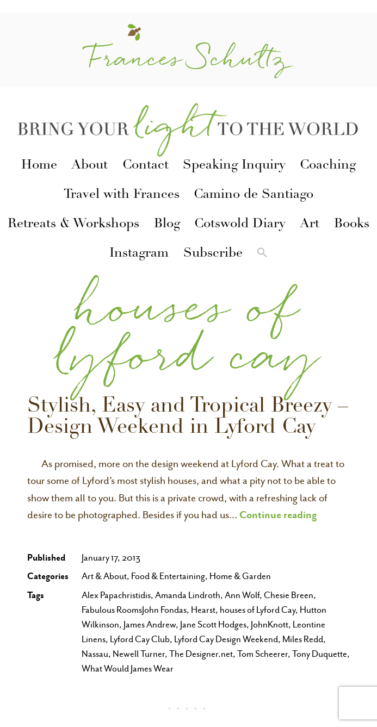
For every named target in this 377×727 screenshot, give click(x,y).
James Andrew (149, 624)
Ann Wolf (242, 595)
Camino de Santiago (253, 195)
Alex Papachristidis (116, 595)
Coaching (328, 165)
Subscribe (213, 253)
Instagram (139, 253)
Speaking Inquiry (234, 165)
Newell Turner (139, 654)
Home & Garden (240, 576)
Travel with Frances (122, 195)
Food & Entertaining (168, 576)
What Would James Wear (128, 668)
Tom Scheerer (262, 654)
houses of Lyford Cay (257, 610)
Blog (167, 224)
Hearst (203, 610)
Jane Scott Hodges (213, 624)
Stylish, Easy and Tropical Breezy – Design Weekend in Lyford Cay (187, 417)
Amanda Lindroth (187, 595)
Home (39, 165)
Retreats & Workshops (73, 224)
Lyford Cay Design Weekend (226, 639)
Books (351, 224)
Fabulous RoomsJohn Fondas (134, 610)
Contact (145, 165)
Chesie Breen (288, 595)
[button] (262, 254)
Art (309, 224)
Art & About (104, 576)
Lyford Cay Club (140, 639)
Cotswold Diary (240, 224)
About (89, 165)
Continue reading (278, 514)
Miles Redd (302, 639)
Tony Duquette (319, 654)
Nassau (95, 654)
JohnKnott (269, 624)
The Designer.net (201, 654)
